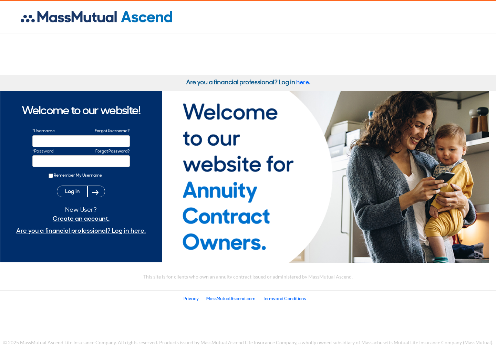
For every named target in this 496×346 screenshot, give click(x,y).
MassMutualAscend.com (230, 298)
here (302, 81)
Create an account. (81, 218)
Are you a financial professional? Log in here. (81, 230)
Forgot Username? (112, 130)
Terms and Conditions (284, 298)
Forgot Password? (112, 151)
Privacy (191, 298)
